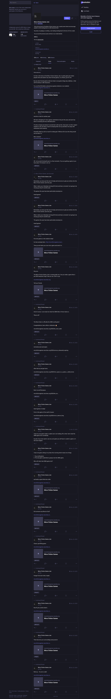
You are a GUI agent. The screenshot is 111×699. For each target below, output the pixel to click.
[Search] (20, 2)
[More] (76, 104)
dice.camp (40, 23)
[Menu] (75, 18)
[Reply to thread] (35, 499)
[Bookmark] (66, 104)
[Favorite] (56, 104)
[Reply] (35, 104)
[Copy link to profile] (72, 18)
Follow (67, 18)
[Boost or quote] (45, 104)
